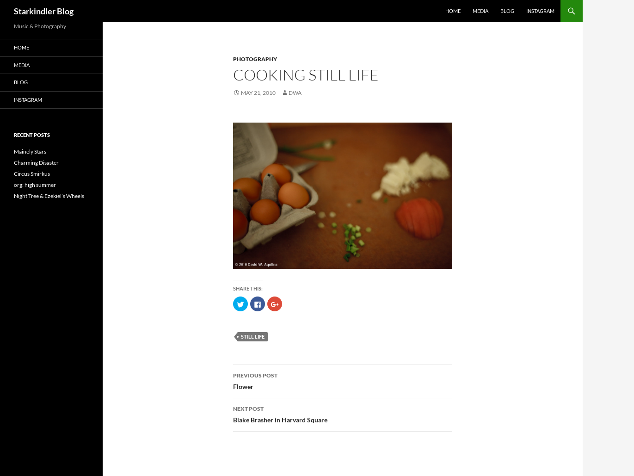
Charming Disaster (36, 162)
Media (480, 11)
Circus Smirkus (32, 173)
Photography (255, 59)
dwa (295, 92)
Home (453, 11)
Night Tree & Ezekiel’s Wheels (49, 195)
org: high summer (35, 184)
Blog (507, 11)
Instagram (540, 11)
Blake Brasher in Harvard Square (342, 413)
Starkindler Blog (44, 11)
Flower (342, 380)
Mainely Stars (30, 151)
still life (253, 337)
